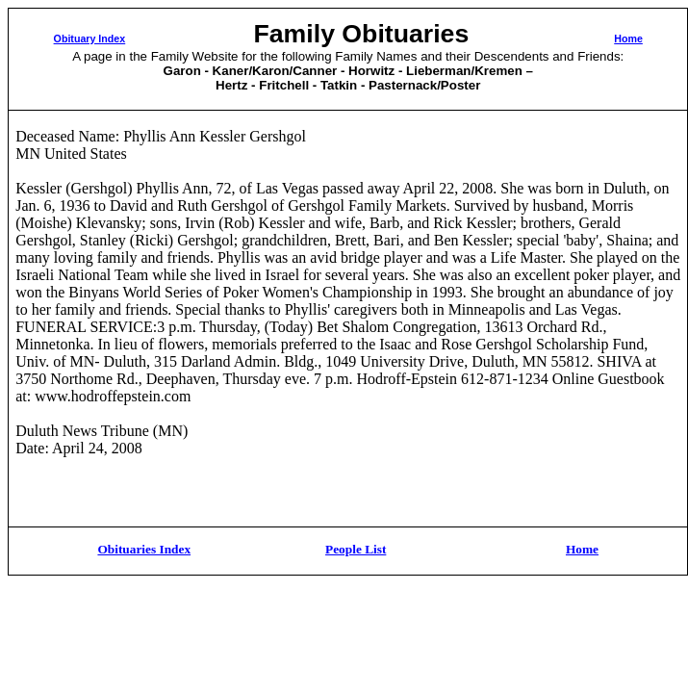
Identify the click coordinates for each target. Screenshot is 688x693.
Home (628, 38)
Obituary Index (90, 38)
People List (355, 549)
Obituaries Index (144, 549)
